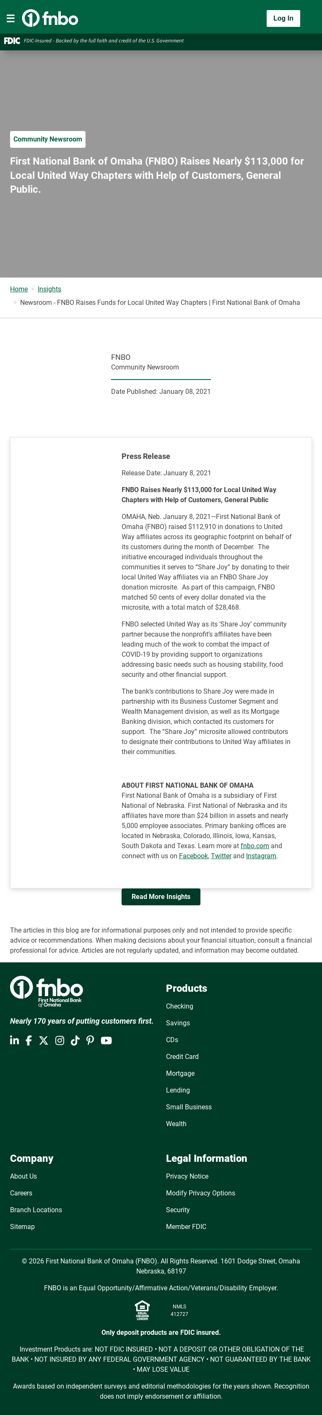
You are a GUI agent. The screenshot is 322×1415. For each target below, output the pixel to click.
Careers (21, 1193)
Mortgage (180, 1073)
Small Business (189, 1107)
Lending (178, 1090)
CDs (172, 1040)
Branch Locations (36, 1210)
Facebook (193, 856)
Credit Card (182, 1057)
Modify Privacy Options (200, 1193)
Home (19, 289)
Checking (179, 1006)
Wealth (176, 1124)
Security (178, 1210)
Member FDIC (186, 1227)
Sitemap (22, 1227)
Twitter (221, 856)
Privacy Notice (187, 1176)
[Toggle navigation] (10, 18)
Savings (178, 1023)
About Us (23, 1176)
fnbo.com (255, 846)
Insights (49, 289)
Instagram (261, 856)
